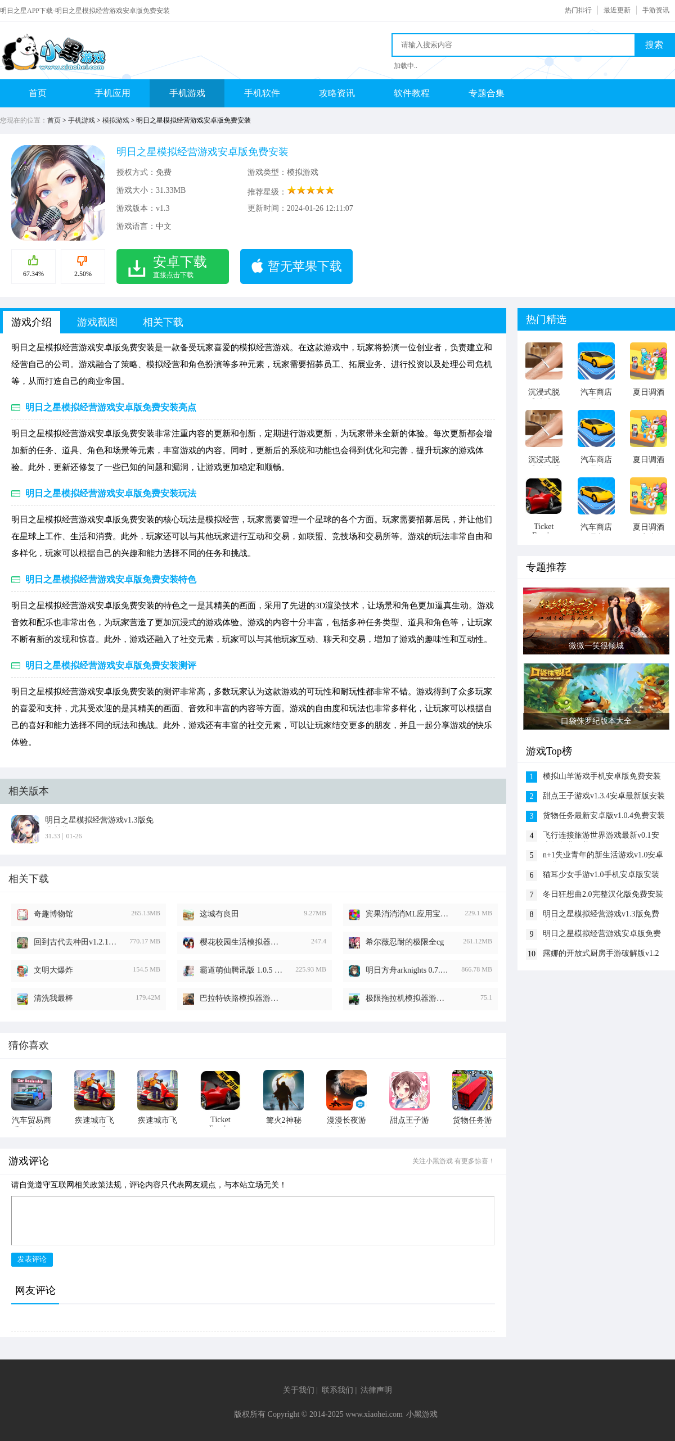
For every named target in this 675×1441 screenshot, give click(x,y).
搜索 (654, 44)
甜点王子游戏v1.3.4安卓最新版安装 (604, 796)
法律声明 (376, 1390)
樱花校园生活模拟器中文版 (242, 942)
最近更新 (617, 10)
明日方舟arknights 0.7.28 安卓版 (408, 970)
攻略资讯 (337, 93)
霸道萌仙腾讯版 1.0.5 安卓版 (242, 970)
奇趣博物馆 (53, 914)
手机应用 (112, 93)
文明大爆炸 (53, 970)
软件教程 (412, 93)
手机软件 (262, 93)
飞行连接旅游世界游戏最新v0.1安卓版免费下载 (601, 836)
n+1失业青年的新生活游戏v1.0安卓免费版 (603, 856)
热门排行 (578, 10)
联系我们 (337, 1390)
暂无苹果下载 (305, 266)
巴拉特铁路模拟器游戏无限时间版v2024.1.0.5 (242, 998)
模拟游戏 (115, 120)
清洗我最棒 (53, 998)
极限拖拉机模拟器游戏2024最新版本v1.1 (408, 998)
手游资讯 (655, 10)
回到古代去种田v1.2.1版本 (76, 942)
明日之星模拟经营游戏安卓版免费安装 (602, 934)
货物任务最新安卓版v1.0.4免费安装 (604, 815)
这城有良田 (219, 914)
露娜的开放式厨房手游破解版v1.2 (601, 953)
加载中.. (405, 66)
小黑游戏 (422, 1414)
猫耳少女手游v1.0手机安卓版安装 (601, 874)
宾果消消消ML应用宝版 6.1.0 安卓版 (408, 914)
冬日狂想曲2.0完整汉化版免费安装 (603, 894)
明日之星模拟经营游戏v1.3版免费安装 (601, 915)
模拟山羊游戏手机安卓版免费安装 (602, 776)
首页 (38, 93)
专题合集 (487, 93)
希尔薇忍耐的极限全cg (405, 942)
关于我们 (298, 1390)
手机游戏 (187, 93)
